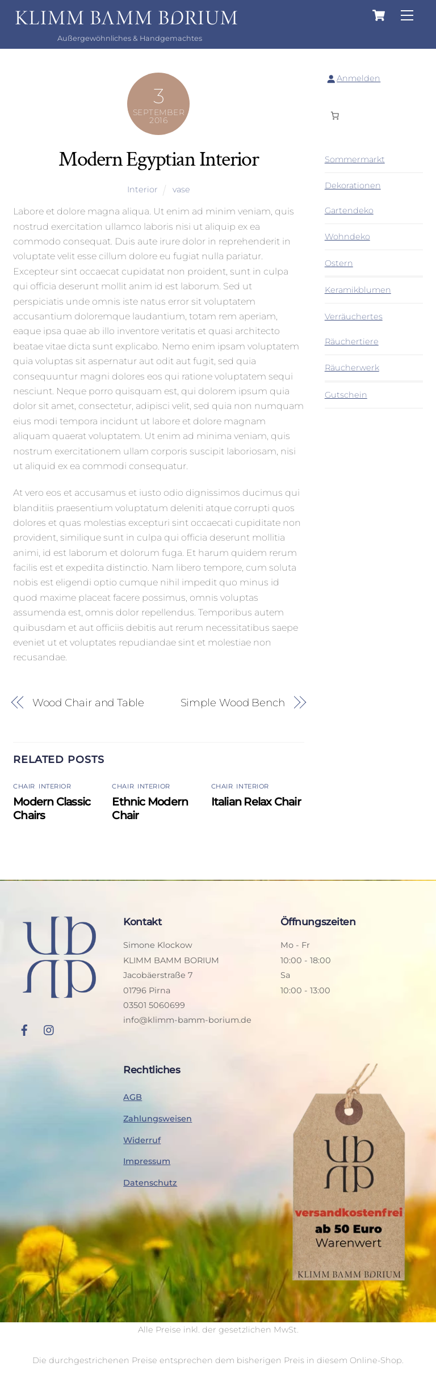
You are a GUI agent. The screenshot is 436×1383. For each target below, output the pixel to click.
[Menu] (407, 16)
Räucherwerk (352, 367)
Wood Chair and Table (88, 702)
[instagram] (49, 1029)
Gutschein (346, 395)
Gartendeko (349, 210)
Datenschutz (150, 1183)
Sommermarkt (355, 159)
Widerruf (142, 1140)
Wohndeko (347, 236)
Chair (24, 786)
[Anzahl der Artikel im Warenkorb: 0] (335, 115)
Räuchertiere (352, 341)
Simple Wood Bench (233, 702)
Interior (142, 189)
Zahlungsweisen (157, 1119)
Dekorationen (353, 185)
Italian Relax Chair (256, 801)
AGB (132, 1097)
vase (181, 189)
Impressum (146, 1161)
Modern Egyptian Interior (158, 159)
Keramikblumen (358, 290)
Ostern (339, 263)
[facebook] (24, 1029)
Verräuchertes (354, 316)
